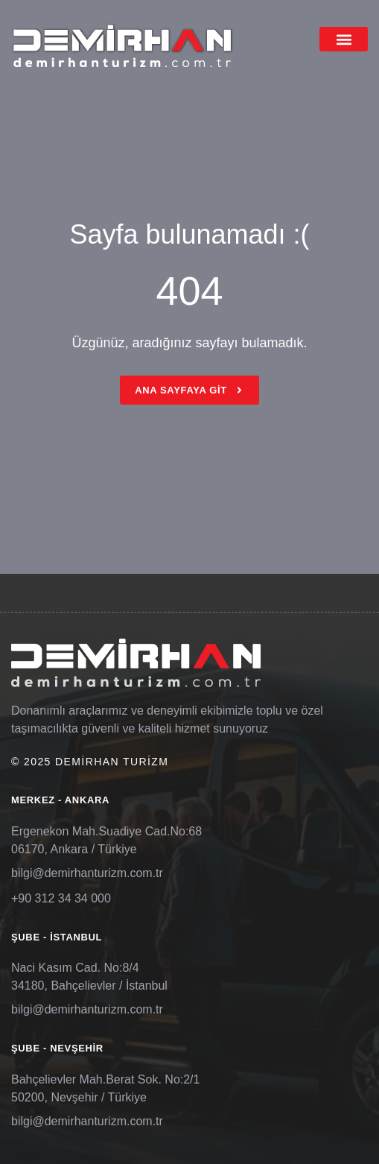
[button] (343, 39)
